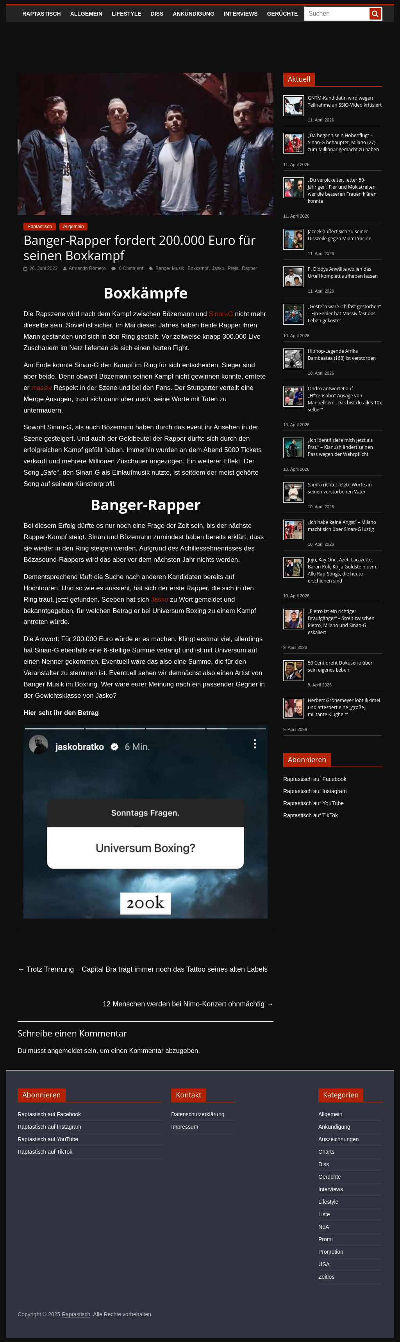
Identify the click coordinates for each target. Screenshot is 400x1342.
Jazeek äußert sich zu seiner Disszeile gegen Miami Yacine (339, 235)
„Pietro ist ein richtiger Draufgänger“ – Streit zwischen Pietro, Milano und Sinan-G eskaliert (341, 622)
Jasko (218, 268)
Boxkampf (198, 268)
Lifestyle (126, 14)
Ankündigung (193, 14)
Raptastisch (41, 14)
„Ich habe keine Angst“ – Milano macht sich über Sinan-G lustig (342, 526)
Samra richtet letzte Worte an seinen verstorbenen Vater (340, 488)
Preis (233, 268)
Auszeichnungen (338, 1139)
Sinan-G (221, 314)
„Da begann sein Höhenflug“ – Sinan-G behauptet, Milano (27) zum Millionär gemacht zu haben (343, 142)
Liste (324, 1214)
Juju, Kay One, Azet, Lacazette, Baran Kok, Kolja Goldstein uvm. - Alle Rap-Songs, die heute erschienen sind (344, 570)
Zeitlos (326, 1277)
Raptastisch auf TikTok (310, 815)
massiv (41, 387)
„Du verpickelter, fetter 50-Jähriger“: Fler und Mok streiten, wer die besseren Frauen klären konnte (342, 190)
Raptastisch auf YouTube (313, 803)
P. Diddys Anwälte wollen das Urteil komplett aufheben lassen (343, 272)
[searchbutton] (375, 14)
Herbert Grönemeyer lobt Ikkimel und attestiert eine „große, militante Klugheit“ (344, 707)
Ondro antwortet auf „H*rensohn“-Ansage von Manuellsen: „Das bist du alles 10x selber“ (345, 399)
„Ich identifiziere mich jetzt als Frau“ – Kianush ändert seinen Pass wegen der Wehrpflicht (340, 447)
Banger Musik (169, 268)
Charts (326, 1152)
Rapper (249, 268)
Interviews (241, 14)
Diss (157, 14)
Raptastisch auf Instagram (315, 791)
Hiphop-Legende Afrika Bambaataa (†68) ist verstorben (342, 354)
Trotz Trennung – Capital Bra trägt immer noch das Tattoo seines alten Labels (143, 969)
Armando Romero (87, 268)
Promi (325, 1239)
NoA (323, 1227)
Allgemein (86, 14)
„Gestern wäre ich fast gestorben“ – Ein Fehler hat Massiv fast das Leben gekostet (344, 313)
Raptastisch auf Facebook (314, 779)
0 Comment (127, 268)
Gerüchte (282, 14)
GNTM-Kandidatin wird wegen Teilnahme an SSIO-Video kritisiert (345, 101)
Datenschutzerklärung (197, 1114)
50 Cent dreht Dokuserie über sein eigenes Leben (340, 666)
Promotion (330, 1252)
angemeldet (65, 1050)
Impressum (184, 1127)
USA (324, 1264)
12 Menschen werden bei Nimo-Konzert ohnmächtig (188, 1004)
